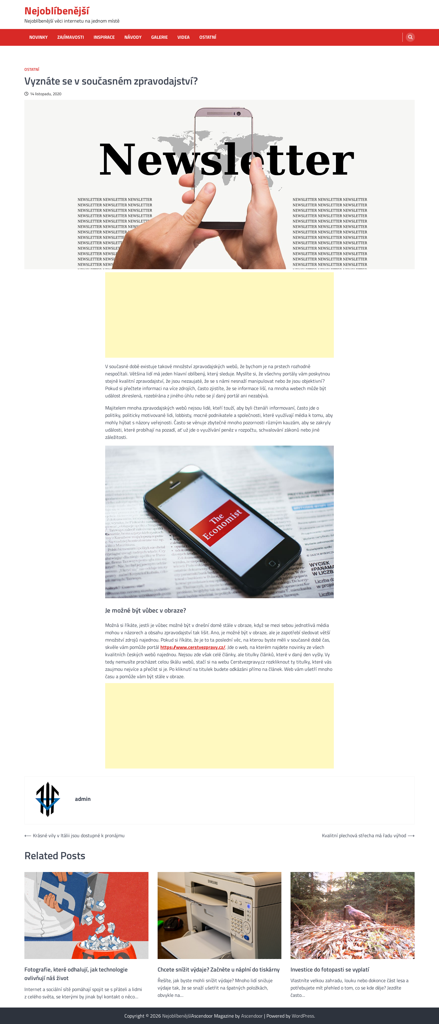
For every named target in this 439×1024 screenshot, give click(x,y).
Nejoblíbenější (56, 10)
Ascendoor (252, 1015)
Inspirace (104, 37)
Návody (132, 37)
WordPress (303, 1015)
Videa (183, 37)
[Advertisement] (219, 315)
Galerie (159, 37)
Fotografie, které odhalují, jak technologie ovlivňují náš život (76, 973)
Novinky (38, 37)
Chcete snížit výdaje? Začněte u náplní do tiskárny (219, 969)
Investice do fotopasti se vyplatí (330, 969)
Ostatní (207, 37)
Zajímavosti (70, 37)
